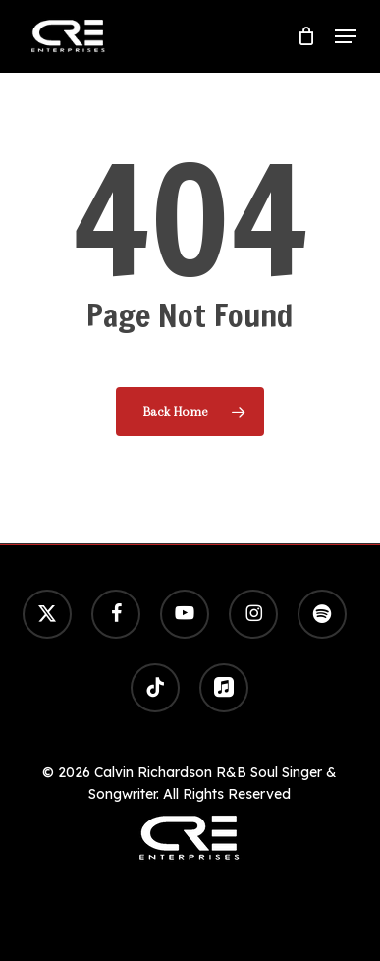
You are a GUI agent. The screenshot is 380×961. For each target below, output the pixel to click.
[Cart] (306, 36)
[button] (345, 36)
